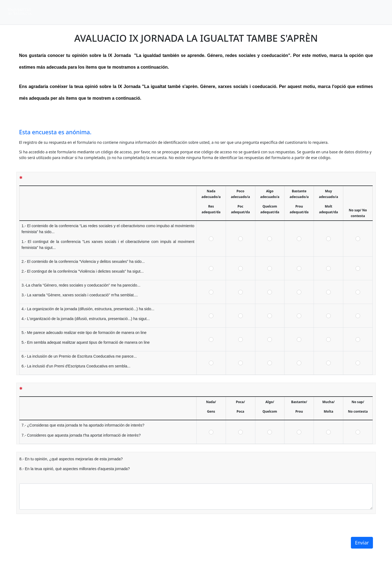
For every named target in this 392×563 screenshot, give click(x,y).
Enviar (362, 542)
